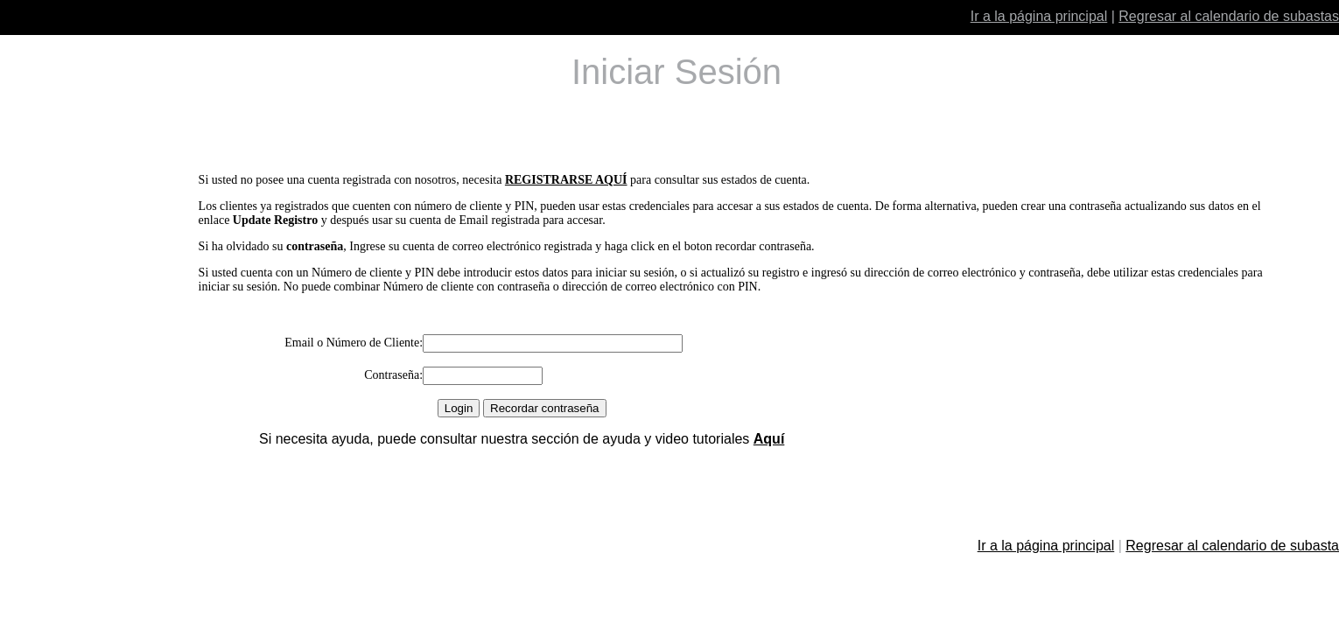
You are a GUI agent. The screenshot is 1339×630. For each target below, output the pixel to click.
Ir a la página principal (1039, 16)
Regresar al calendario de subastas (1228, 16)
